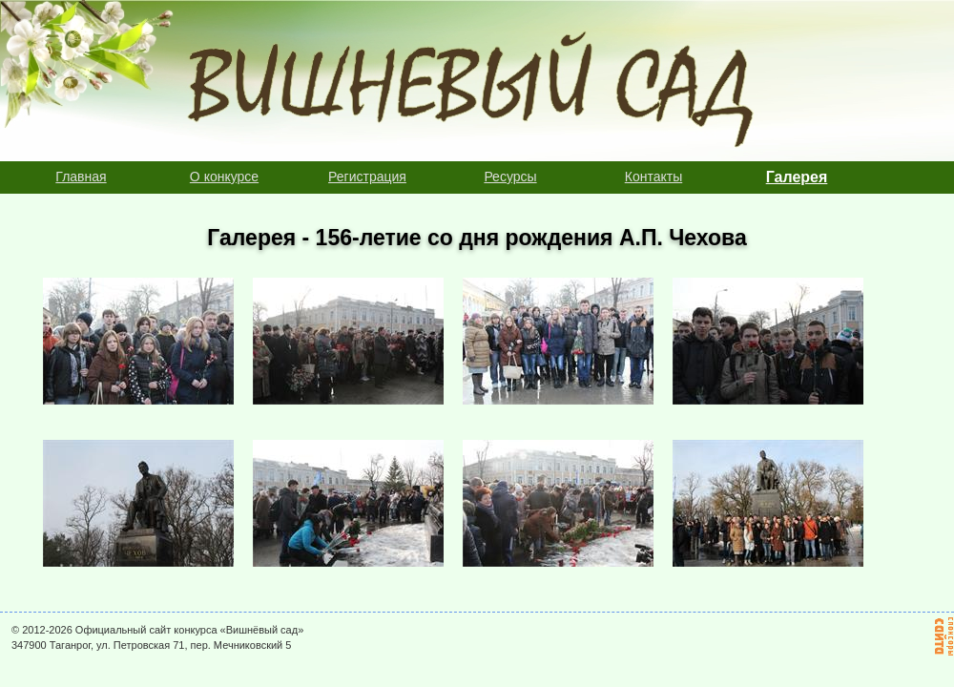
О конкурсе (224, 176)
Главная (80, 176)
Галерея (797, 177)
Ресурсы (510, 176)
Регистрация (367, 176)
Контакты (653, 176)
